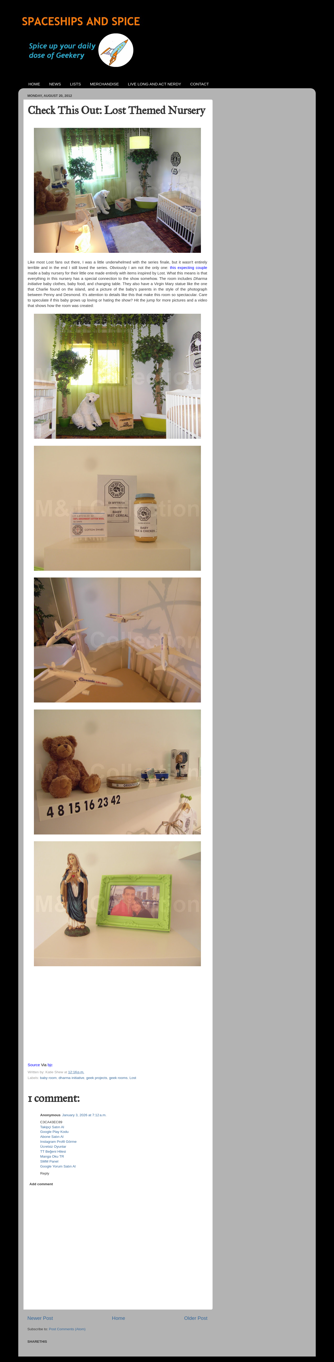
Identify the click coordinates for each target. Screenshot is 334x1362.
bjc (49, 1065)
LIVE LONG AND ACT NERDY (154, 84)
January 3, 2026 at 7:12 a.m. (84, 1115)
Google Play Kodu (54, 1132)
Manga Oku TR (52, 1156)
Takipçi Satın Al (52, 1127)
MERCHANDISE (104, 84)
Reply (44, 1173)
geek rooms (118, 1078)
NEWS (55, 84)
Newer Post (40, 1318)
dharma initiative (71, 1078)
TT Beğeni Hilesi (53, 1151)
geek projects (96, 1078)
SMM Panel (49, 1161)
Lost (132, 1078)
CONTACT (199, 84)
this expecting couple (188, 268)
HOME (34, 84)
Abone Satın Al (51, 1137)
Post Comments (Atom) (67, 1329)
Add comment (41, 1184)
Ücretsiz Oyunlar (53, 1146)
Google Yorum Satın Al (58, 1166)
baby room (48, 1078)
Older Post (195, 1318)
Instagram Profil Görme (58, 1142)
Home (118, 1318)
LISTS (75, 84)
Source (34, 1065)
